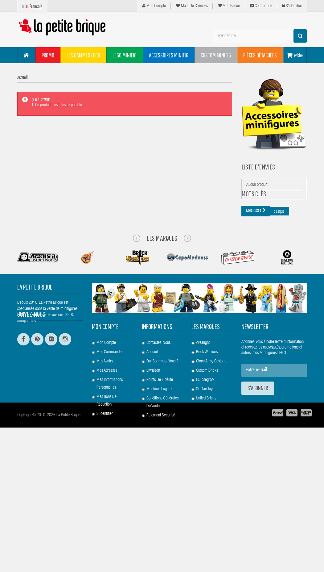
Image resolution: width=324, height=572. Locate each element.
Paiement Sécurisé (160, 532)
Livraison (153, 488)
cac (292, 259)
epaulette (253, 259)
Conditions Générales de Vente (162, 519)
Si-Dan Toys (205, 506)
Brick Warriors (207, 469)
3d (248, 282)
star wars (295, 293)
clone (274, 259)
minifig (268, 270)
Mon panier (229, 5)
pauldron (294, 305)
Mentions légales (159, 506)
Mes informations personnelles (109, 501)
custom (251, 316)
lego (249, 270)
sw (248, 305)
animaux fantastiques (262, 293)
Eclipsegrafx (205, 497)
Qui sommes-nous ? (162, 478)
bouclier (266, 282)
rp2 (297, 327)
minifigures (268, 305)
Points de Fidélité (159, 497)
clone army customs (283, 316)
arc (248, 327)
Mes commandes (109, 469)
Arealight (203, 460)
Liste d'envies (258, 166)
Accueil (152, 469)
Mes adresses (106, 488)
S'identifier (292, 5)
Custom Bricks (207, 488)
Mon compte (154, 5)
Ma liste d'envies (192, 5)
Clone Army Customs (211, 478)
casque (279, 247)
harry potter (254, 247)
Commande (261, 5)
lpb (286, 270)
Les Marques (162, 355)
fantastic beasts (273, 327)
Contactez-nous (158, 460)
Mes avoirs (104, 478)
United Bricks (206, 515)
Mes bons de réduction (106, 518)
